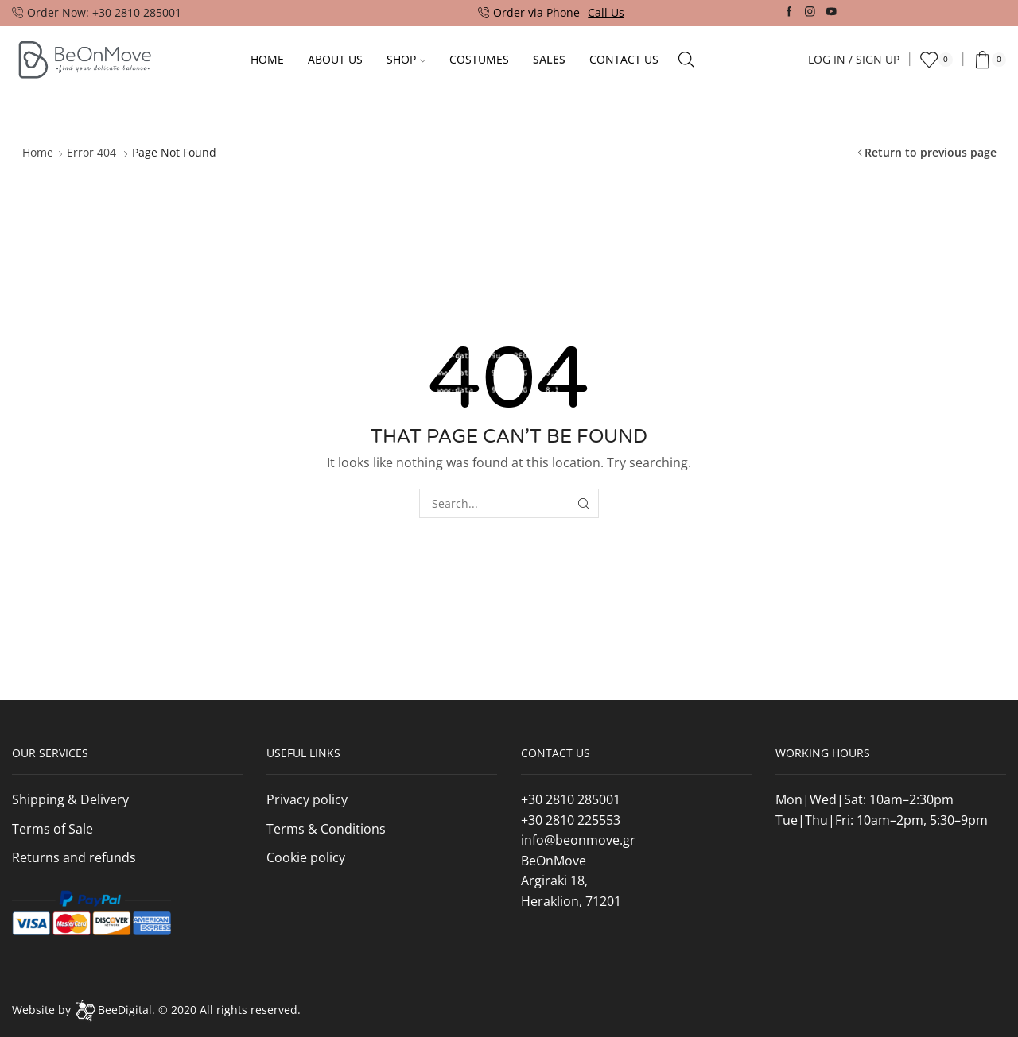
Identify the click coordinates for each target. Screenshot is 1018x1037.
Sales (549, 59)
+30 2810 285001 (570, 799)
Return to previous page (931, 152)
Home (267, 59)
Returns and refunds (74, 857)
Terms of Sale (52, 829)
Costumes (479, 59)
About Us (335, 59)
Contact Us (624, 59)
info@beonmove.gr (578, 840)
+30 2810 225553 (570, 820)
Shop (406, 59)
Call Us (606, 12)
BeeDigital (125, 1009)
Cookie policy (305, 857)
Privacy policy (307, 799)
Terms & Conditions (326, 829)
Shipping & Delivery (70, 799)
